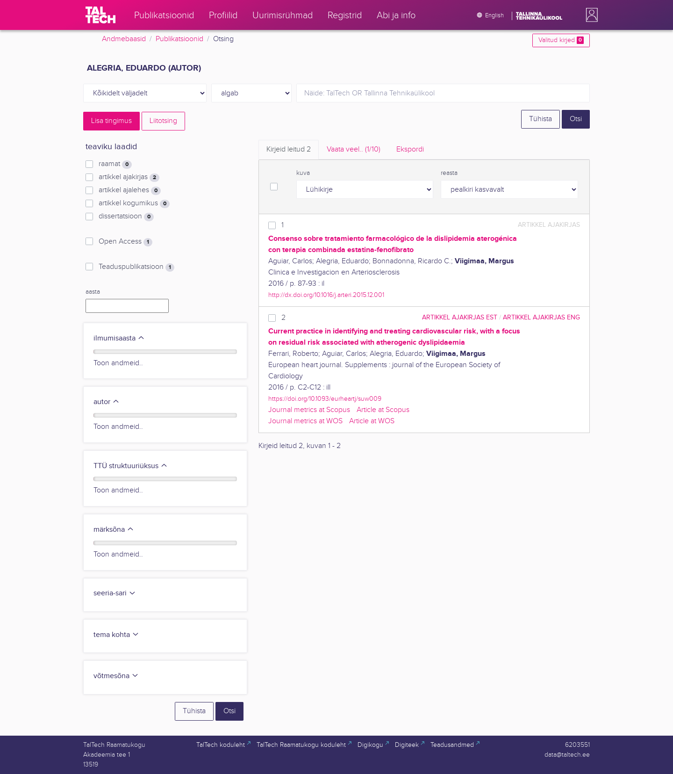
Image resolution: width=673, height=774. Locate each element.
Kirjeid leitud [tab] (288, 149)
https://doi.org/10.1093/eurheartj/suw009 (324, 399)
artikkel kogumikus (134, 203)
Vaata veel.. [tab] (353, 149)
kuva (303, 173)
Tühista (540, 119)
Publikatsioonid (179, 39)
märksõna (113, 529)
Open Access (125, 241)
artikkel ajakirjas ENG (541, 317)
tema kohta (116, 634)
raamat (115, 164)
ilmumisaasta (119, 338)
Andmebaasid (124, 39)
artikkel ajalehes (130, 190)
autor (106, 402)
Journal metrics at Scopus (309, 409)
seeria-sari (114, 593)
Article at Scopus (383, 409)
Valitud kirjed (561, 40)
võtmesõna (116, 676)
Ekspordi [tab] (410, 149)
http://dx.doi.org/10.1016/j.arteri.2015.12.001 (326, 295)
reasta (449, 173)
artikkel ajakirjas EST (459, 317)
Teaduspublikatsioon (136, 267)
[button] (589, 15)
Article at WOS (371, 421)
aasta (93, 292)
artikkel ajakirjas (129, 177)
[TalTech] (100, 15)
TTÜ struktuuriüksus (130, 466)
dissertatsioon (126, 216)
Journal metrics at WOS (305, 421)
